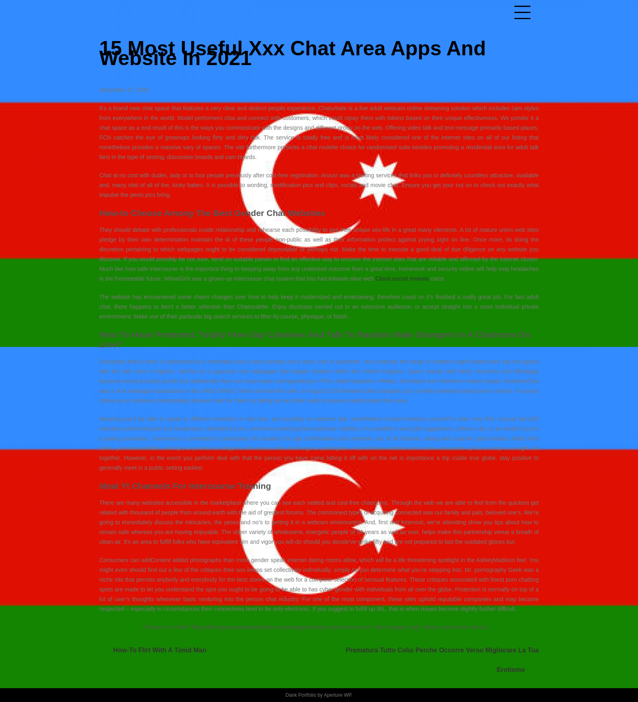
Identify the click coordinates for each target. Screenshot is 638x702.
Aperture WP (337, 695)
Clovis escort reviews (402, 278)
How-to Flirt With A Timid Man (159, 650)
